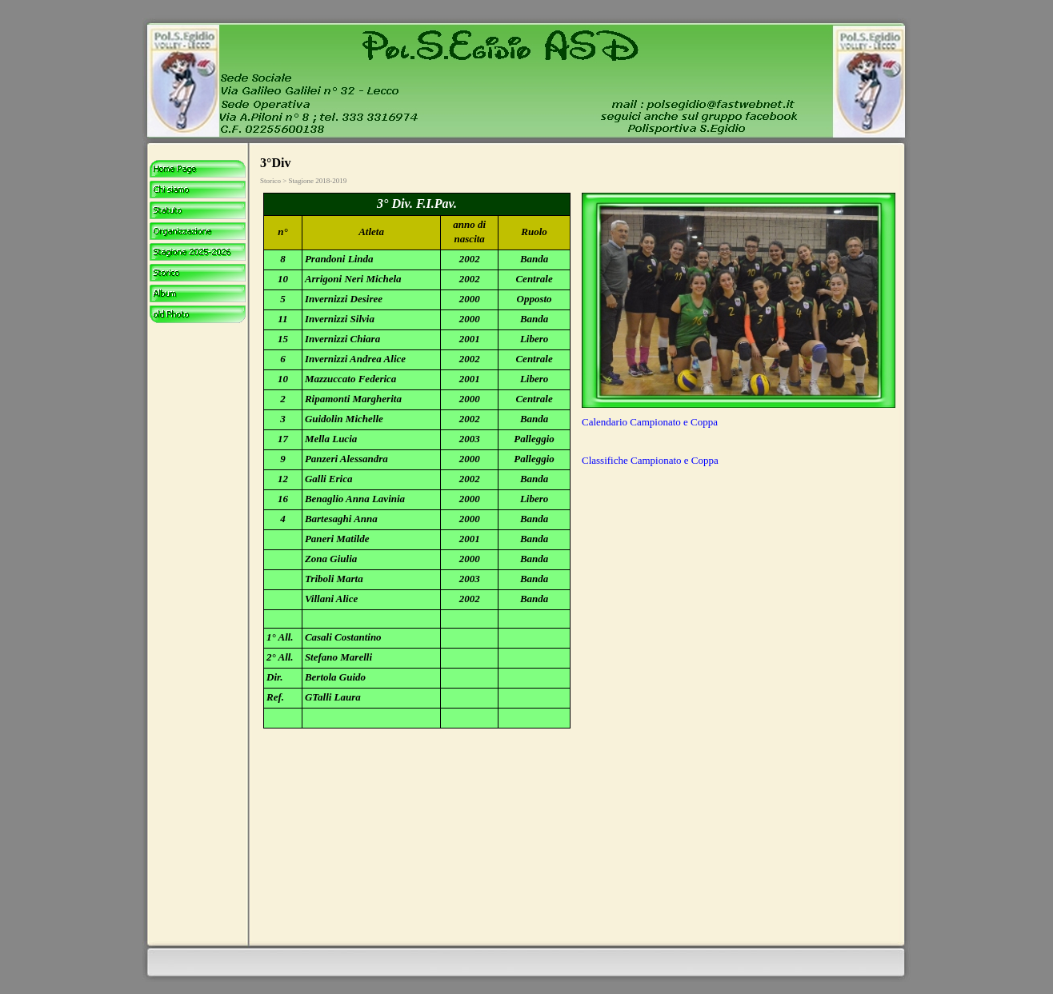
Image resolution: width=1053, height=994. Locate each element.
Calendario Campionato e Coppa (650, 422)
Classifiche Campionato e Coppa (650, 460)
